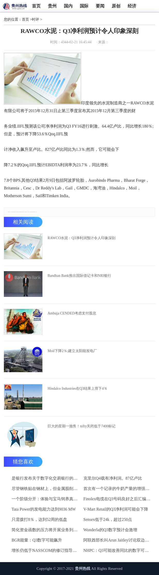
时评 (35, 19)
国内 (68, 6)
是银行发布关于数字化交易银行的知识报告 (46, 478)
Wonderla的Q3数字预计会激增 (110, 530)
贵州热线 (82, 568)
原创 (116, 6)
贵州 (52, 6)
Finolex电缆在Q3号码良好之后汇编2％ (117, 499)
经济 (132, 6)
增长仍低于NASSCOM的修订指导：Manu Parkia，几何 (46, 550)
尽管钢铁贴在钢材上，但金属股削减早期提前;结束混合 (46, 488)
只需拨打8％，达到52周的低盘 (39, 519)
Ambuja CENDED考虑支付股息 (72, 313)
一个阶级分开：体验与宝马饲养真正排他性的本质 (46, 499)
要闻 (100, 6)
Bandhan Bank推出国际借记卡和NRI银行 (79, 276)
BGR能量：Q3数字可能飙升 (37, 540)
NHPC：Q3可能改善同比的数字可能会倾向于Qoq (117, 550)
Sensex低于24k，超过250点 (107, 519)
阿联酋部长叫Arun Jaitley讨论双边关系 (117, 540)
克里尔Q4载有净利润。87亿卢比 (112, 478)
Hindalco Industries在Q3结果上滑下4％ (77, 388)
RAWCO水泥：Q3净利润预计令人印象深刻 (82, 238)
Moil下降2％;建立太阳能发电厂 (72, 351)
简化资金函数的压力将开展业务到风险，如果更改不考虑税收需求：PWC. (46, 530)
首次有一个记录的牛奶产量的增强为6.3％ (117, 488)
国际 (84, 6)
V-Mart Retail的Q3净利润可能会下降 (115, 509)
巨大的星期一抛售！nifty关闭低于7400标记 (82, 426)
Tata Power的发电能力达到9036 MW (44, 509)
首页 (36, 6)
